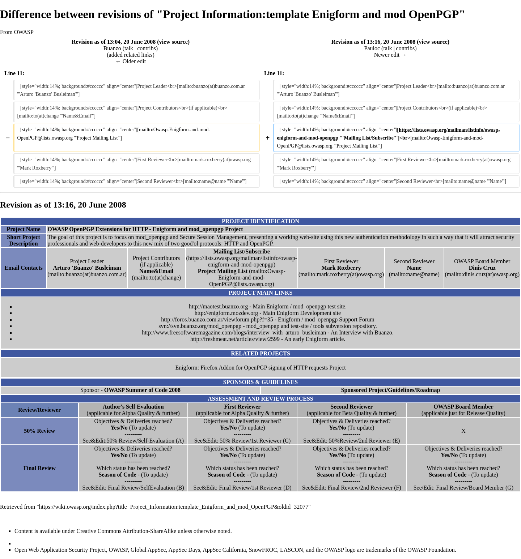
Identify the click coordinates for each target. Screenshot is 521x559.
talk (128, 48)
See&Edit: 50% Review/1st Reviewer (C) (242, 441)
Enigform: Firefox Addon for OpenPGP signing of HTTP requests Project (260, 367)
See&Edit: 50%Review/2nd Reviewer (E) (351, 441)
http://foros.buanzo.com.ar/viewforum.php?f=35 (217, 319)
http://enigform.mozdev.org (226, 313)
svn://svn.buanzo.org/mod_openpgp (199, 326)
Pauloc (372, 48)
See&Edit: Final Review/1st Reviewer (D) (242, 488)
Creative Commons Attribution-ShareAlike (127, 531)
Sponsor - (130, 390)
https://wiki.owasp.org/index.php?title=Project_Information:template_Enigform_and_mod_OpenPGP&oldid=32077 (173, 507)
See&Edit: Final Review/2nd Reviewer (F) (351, 488)
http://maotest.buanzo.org (218, 306)
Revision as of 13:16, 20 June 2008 (373, 42)
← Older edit (130, 61)
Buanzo (112, 48)
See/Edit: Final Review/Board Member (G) (463, 488)
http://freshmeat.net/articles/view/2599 (235, 339)
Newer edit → (390, 55)
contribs (146, 48)
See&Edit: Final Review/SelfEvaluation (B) (133, 488)
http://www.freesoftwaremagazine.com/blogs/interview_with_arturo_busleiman (234, 332)
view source (173, 42)
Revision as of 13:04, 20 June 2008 (114, 42)
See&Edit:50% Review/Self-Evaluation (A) (133, 441)
